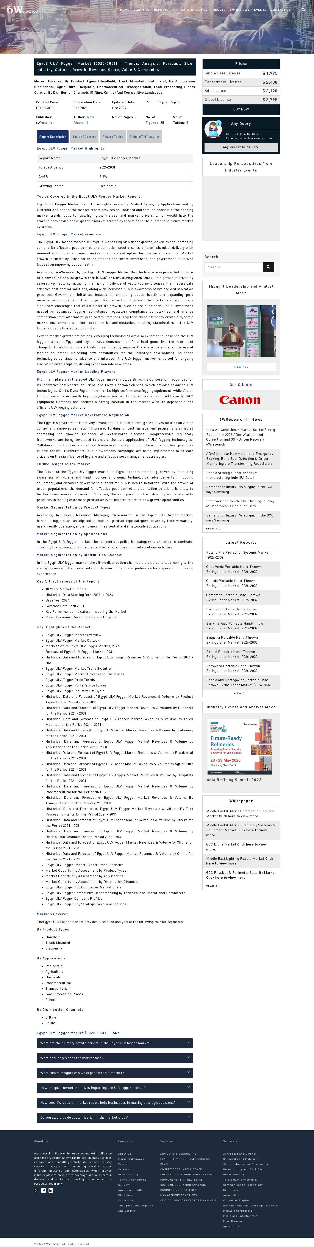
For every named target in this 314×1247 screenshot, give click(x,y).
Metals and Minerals (237, 1211)
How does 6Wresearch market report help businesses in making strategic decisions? (115, 1103)
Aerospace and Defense (240, 1154)
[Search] (268, 267)
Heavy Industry (234, 1175)
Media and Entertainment (241, 1217)
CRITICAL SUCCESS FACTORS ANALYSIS (188, 1201)
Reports (161, 9)
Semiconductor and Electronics (245, 1165)
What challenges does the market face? (115, 1058)
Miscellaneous (233, 1222)
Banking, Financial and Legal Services (250, 1206)
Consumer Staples (236, 1201)
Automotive (231, 1196)
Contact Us (281, 9)
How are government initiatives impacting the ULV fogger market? (115, 1088)
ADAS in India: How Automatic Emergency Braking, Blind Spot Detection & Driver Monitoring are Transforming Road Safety (239, 459)
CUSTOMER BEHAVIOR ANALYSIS (183, 1185)
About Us (142, 9)
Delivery (124, 1185)
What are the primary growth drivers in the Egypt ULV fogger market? (115, 1043)
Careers (123, 1170)
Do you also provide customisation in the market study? (115, 1117)
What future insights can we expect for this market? (115, 1073)
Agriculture (231, 1227)
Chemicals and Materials (241, 1160)
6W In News (240, 9)
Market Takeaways (131, 1160)
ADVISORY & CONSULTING (178, 1154)
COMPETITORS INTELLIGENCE (181, 1170)
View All (241, 367)
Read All (214, 528)
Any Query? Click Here (241, 147)
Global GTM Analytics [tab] (158, 137)
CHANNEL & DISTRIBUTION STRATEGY (187, 1175)
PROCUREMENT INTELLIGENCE (181, 1180)
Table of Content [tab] (91, 137)
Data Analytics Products (203, 9)
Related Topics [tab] (123, 137)
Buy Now (241, 109)
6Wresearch (52, 1245)
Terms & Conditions (132, 1180)
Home (124, 9)
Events (260, 9)
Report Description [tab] (54, 137)
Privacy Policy (128, 1175)
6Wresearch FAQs (130, 1191)
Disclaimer (126, 1196)
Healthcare (231, 1191)
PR (175, 9)
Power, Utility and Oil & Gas (243, 1170)
